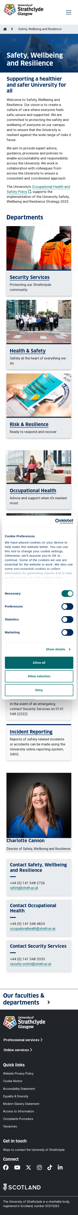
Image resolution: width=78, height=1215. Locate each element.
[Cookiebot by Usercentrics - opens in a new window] (55, 521)
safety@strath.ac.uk (24, 888)
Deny (39, 690)
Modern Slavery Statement (21, 1103)
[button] (39, 999)
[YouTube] (20, 1168)
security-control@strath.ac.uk (30, 964)
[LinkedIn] (63, 1168)
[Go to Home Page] (5, 29)
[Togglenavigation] (68, 12)
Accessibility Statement (19, 1088)
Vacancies (10, 1126)
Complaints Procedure (18, 1119)
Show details (55, 649)
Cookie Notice (12, 1081)
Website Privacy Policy (18, 1073)
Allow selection (39, 676)
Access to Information (18, 1111)
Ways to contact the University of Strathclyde (34, 1149)
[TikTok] (52, 1168)
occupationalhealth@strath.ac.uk (33, 929)
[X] (31, 1168)
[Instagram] (42, 1168)
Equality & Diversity (15, 1096)
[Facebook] (8, 1168)
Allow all (39, 662)
